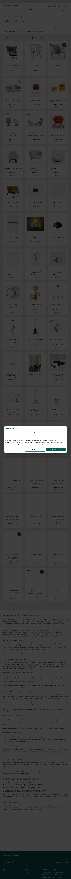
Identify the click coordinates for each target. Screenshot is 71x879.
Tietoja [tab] (56, 432)
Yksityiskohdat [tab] (35, 432)
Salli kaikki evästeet (56, 449)
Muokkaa (35, 449)
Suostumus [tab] (15, 432)
